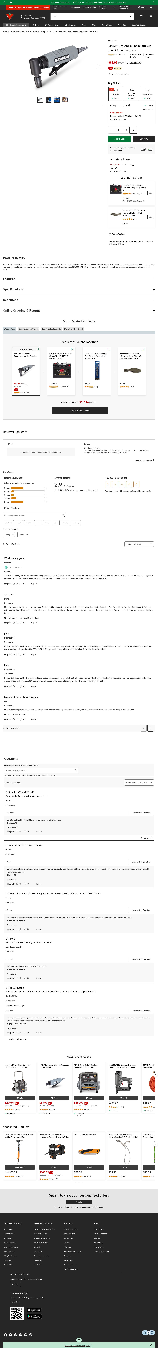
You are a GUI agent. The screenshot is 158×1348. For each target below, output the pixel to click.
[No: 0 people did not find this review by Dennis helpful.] (23, 583)
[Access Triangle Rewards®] (125, 7)
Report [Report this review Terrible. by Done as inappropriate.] (34, 622)
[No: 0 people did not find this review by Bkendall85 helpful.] (23, 654)
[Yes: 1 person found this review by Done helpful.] (16, 622)
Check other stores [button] (118, 119)
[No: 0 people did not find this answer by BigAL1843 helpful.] (27, 831)
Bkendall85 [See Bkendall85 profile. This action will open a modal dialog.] (9, 638)
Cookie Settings (9, 1265)
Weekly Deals (52, 25)
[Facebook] (5, 1334)
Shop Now (122, 2)
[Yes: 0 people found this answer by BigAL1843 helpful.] (19, 831)
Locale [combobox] (24, 534)
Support (75, 7)
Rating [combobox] (9, 534)
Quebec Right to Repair (101, 1251)
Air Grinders (60, 31)
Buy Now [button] (144, 139)
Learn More (15, 1302)
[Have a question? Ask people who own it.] (41, 770)
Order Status (102, 7)
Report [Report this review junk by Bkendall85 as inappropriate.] (34, 654)
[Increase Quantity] (126, 130)
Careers (66, 1242)
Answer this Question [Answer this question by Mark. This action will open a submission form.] (141, 812)
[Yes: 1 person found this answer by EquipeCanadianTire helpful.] (19, 1032)
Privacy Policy (98, 1229)
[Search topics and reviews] (34, 515)
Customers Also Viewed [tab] (28, 329)
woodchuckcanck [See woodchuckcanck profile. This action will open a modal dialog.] (13, 947)
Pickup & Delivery (9, 1242)
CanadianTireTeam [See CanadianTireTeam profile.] (16, 920)
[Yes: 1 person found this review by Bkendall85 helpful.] (16, 654)
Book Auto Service (139, 25)
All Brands (67, 1247)
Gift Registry (38, 1251)
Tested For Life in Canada (72, 1251)
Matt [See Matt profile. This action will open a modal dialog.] (6, 701)
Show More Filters (11, 529)
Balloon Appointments (41, 1256)
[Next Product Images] (98, 67)
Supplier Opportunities (71, 1269)
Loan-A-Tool (38, 1260)
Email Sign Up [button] (89, 7)
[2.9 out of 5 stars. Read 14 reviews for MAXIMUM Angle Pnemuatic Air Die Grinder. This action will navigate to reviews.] (69, 484)
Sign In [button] (79, 1202)
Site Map (97, 1238)
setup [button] (47, 523)
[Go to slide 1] (40, 100)
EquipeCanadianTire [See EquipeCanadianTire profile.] (16, 1023)
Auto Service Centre (40, 1234)
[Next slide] (154, 2)
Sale (110, 68)
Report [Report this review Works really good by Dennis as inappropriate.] (34, 583)
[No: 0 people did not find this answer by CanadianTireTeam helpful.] (27, 929)
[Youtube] (20, 1334)
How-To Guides (39, 1265)
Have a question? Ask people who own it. (21, 765)
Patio (84, 25)
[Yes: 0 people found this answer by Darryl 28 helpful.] (19, 883)
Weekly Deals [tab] (9, 329)
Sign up (15, 1285)
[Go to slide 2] (48, 100)
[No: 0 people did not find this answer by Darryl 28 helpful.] (27, 883)
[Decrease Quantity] (110, 130)
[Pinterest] (25, 1334)
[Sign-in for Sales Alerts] (118, 74)
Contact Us (7, 1260)
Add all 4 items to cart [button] (79, 411)
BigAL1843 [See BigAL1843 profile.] (12, 823)
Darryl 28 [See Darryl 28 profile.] (11, 875)
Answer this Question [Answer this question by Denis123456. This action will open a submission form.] (141, 1010)
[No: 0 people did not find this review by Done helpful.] (23, 622)
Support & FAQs (9, 1234)
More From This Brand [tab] (73, 329)
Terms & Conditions (101, 1234)
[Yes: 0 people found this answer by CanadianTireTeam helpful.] (19, 929)
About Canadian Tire (71, 1229)
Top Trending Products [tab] (51, 329)
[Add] (150, 193)
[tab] (116, 94)
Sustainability (68, 1260)
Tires (94, 25)
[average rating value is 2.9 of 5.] (115, 54)
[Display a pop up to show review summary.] (141, 194)
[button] (130, 16)
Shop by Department (16, 25)
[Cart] (151, 16)
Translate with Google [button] (14, 1005)
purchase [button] (8, 523)
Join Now (99, 1207)
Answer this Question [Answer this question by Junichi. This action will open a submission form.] (141, 862)
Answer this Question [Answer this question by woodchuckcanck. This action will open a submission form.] (141, 959)
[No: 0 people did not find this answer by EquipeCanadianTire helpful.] (27, 1032)
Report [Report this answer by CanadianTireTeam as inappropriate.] (39, 929)
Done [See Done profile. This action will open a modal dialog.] (6, 599)
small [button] (19, 523)
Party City (122, 25)
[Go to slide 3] (57, 100)
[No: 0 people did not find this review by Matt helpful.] (23, 719)
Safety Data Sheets (10, 1256)
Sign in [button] (142, 7)
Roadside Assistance (41, 1242)
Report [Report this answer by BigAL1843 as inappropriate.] (39, 831)
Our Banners (68, 1238)
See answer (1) (147, 838)
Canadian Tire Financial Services (44, 1229)
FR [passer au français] (151, 7)
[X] (10, 1334)
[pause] (11, 2)
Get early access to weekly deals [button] (77, 1346)
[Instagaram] (15, 1334)
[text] (21, 392)
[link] (117, 54)
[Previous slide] (4, 2)
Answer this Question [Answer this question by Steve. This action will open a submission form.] (141, 910)
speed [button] (65, 523)
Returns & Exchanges (11, 1247)
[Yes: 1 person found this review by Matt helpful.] (16, 719)
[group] (21, 389)
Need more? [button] (147, 109)
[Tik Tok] (30, 1334)
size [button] (56, 523)
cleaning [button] (76, 523)
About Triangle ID (69, 1234)
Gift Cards (37, 1247)
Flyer (35, 25)
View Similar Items (149, 56)
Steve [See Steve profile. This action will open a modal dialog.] (8, 898)
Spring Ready (107, 25)
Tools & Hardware (19, 31)
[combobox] (141, 544)
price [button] (38, 523)
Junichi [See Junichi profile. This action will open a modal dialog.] (8, 849)
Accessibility (98, 1242)
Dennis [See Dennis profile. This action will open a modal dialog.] (7, 563)
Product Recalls (9, 1251)
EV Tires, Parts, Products (42, 1238)
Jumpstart (67, 1256)
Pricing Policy (98, 1247)
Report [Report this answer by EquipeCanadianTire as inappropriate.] (39, 1032)
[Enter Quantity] (118, 130)
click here (121, 244)
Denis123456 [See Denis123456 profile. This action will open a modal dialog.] (11, 996)
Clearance (70, 25)
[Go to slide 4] (65, 100)
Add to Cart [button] (120, 139)
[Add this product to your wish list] (133, 130)
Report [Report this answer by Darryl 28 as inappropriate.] (39, 884)
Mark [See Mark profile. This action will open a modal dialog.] (7, 800)
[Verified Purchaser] (13, 567)
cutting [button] (28, 523)
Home (6, 31)
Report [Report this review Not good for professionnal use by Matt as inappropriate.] (34, 719)
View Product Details (135, 56)
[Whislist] (141, 16)
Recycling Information (71, 1265)
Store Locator (8, 1229)
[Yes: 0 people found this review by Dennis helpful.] (16, 583)
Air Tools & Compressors (41, 31)
